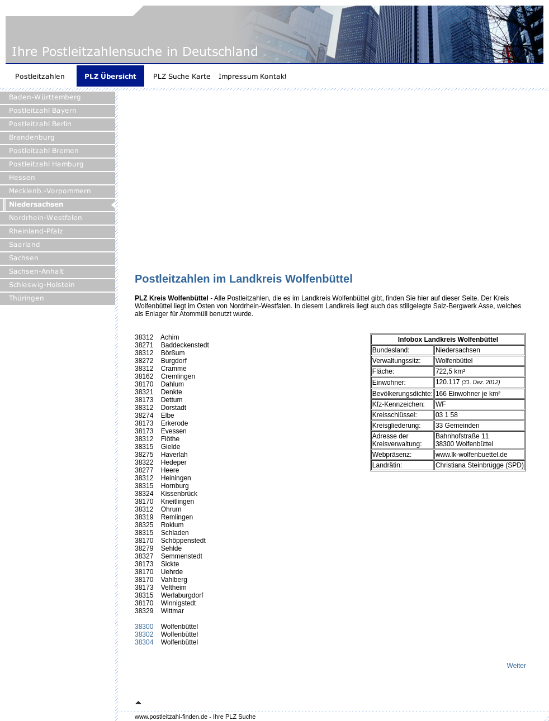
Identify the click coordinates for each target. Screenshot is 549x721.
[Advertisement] (315, 185)
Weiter (516, 666)
